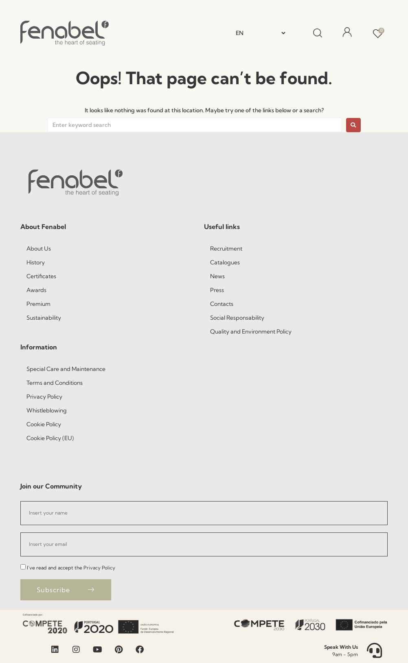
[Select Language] (260, 33)
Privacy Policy (99, 568)
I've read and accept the (71, 568)
